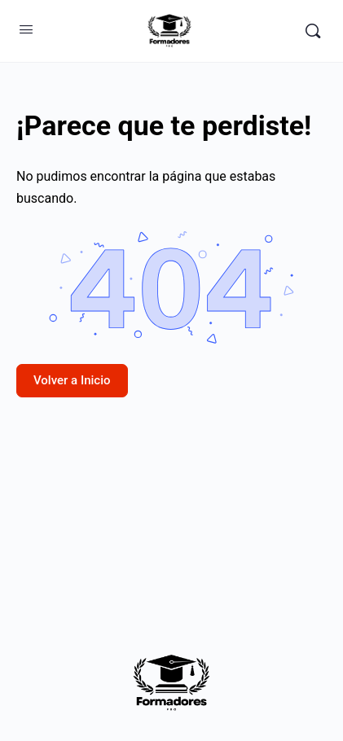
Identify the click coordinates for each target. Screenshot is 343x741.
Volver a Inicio (72, 380)
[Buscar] (313, 31)
